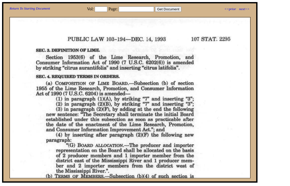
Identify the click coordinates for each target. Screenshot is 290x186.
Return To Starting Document (30, 8)
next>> (244, 9)
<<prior (230, 9)
